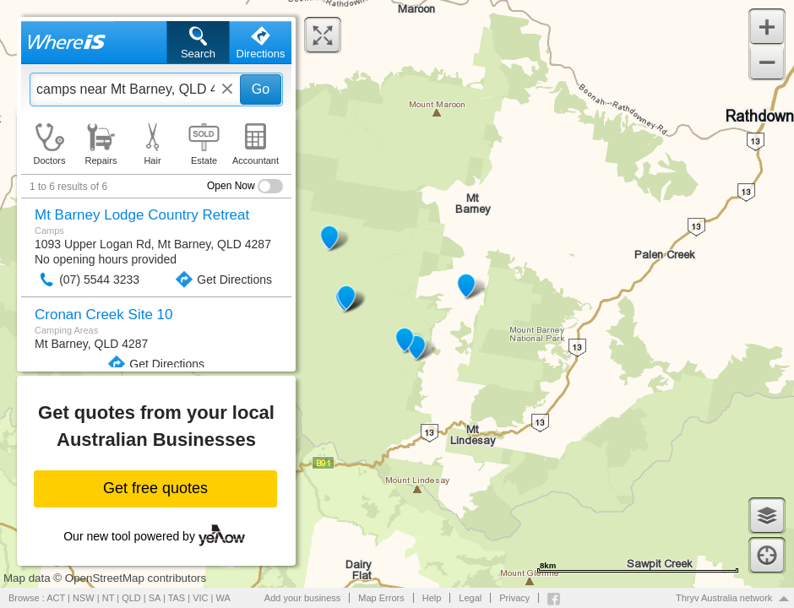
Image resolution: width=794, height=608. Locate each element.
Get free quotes (155, 488)
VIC (200, 598)
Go (260, 89)
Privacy (514, 598)
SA (154, 598)
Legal (470, 598)
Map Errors (381, 598)
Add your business (302, 598)
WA (223, 598)
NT (108, 598)
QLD (131, 598)
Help (432, 598)
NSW (84, 598)
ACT (55, 598)
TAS (177, 598)
